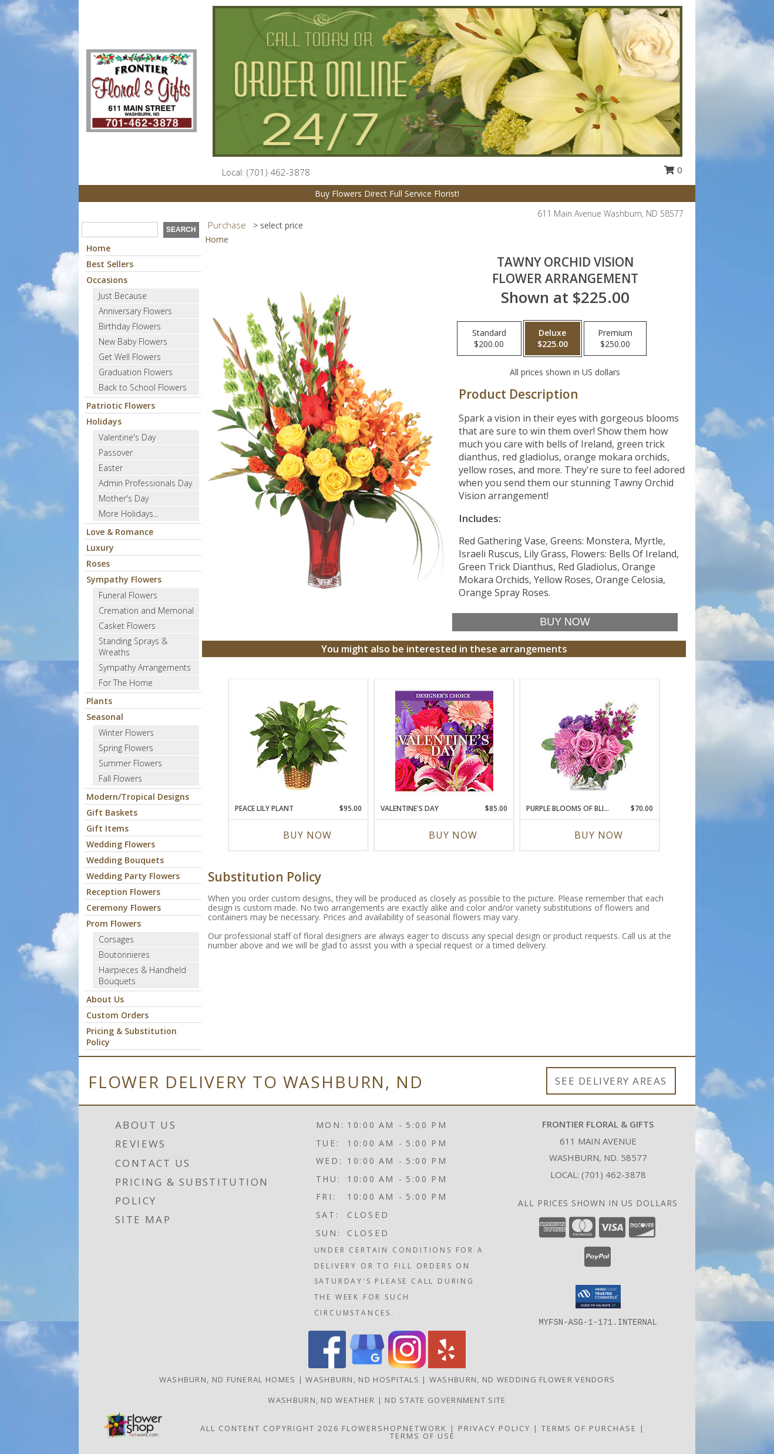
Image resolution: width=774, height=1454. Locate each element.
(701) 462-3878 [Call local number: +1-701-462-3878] (278, 172)
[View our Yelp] (447, 1365)
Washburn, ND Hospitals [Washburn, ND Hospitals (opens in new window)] (362, 1379)
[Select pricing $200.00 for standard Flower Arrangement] (489, 339)
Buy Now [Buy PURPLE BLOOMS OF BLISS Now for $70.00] (598, 835)
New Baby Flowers (133, 341)
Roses (98, 563)
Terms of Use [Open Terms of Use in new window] (422, 1436)
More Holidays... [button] (129, 513)
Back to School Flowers (143, 387)
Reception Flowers (123, 891)
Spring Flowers (126, 747)
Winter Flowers (126, 732)
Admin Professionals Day (145, 483)
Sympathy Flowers (123, 579)
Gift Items (107, 828)
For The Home (126, 682)
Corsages (116, 939)
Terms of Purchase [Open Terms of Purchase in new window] (589, 1428)
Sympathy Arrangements (145, 667)
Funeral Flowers (128, 595)
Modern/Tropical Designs (137, 796)
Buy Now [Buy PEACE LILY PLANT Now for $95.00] (307, 835)
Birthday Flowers (130, 326)
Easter (111, 467)
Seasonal (104, 716)
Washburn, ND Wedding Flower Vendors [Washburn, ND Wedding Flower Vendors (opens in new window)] (522, 1379)
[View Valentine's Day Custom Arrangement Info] (444, 741)
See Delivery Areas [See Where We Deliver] (611, 1081)
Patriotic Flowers (120, 405)
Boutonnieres (124, 954)
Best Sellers (109, 264)
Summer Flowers (130, 763)
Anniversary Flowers (135, 311)
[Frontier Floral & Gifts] (141, 89)
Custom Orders (117, 1015)
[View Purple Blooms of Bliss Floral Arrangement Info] (590, 741)
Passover (116, 452)
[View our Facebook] (327, 1365)
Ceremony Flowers (123, 907)
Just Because (123, 295)
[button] (598, 1296)
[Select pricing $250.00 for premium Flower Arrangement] (615, 339)
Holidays (104, 421)
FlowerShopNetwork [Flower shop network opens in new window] (394, 1428)
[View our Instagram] (407, 1365)
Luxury (100, 547)
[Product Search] (120, 229)
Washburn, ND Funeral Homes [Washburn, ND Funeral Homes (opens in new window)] (227, 1379)
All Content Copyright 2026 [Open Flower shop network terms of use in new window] (269, 1428)
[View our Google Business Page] (367, 1365)
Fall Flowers (120, 778)
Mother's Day (124, 498)
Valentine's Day (127, 437)
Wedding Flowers (120, 844)
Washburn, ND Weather (321, 1400)
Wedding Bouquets (125, 860)
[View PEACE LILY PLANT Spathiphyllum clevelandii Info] (299, 741)
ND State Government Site (445, 1400)
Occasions (106, 279)
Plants (99, 700)
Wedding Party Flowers (133, 875)
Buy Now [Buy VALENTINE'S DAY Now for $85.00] (453, 835)
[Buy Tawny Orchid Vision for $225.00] (564, 622)
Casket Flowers (127, 625)
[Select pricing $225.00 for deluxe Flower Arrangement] (552, 339)
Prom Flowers (113, 923)
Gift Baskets (111, 812)
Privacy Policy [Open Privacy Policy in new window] (494, 1428)
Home (98, 248)
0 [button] (673, 170)
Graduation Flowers (136, 372)
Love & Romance (119, 531)
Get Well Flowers (130, 356)
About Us (105, 999)
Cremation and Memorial (146, 610)
